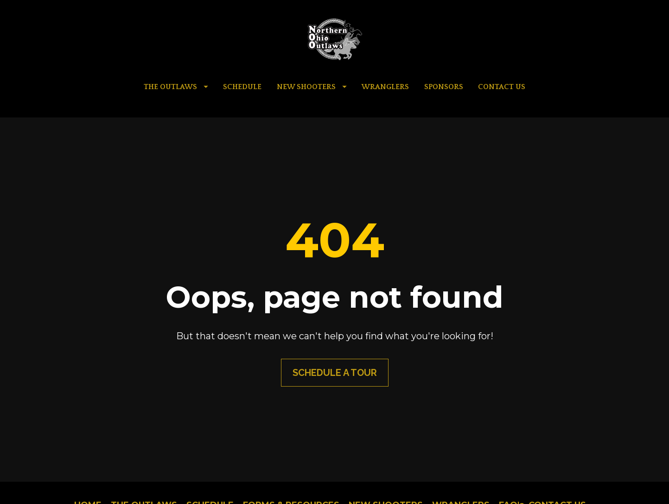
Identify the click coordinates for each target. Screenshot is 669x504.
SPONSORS (443, 87)
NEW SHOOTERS (312, 87)
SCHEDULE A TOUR (335, 349)
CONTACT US (501, 87)
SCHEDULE (242, 87)
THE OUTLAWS (176, 87)
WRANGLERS (385, 87)
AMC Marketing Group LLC (408, 481)
